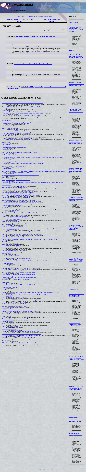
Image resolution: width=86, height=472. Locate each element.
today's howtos (5, 177)
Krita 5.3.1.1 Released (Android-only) (11, 229)
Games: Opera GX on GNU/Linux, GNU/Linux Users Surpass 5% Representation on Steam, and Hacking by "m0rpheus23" (31, 292)
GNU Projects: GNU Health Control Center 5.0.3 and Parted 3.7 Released (19, 152)
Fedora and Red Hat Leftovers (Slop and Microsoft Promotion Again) (18, 274)
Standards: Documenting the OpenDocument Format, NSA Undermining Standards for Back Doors (25, 260)
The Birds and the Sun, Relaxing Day (11, 244)
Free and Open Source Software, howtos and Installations (16, 197)
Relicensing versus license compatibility (11, 219)
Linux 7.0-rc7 (5, 289)
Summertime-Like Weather (8, 329)
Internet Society (73, 22)
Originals (40, 16)
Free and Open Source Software (10, 125)
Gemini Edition (33, 16)
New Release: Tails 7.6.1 (75, 421)
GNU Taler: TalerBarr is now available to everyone (14, 306)
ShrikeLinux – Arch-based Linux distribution (12, 226)
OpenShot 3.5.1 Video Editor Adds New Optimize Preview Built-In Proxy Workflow (76, 199)
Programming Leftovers (7, 149)
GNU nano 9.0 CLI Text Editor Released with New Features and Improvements (76, 111)
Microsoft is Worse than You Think (10, 247)
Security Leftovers (6, 168)
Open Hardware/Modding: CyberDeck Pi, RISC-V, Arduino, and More (18, 272)
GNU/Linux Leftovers (7, 253)
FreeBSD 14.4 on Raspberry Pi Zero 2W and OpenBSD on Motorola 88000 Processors (23, 161)
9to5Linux (72, 50)
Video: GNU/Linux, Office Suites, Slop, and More (13, 236)
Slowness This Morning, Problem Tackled (12, 313)
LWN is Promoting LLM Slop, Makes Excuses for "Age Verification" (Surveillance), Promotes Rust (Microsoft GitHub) (29, 239)
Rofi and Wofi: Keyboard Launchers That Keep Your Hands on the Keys (19, 231)
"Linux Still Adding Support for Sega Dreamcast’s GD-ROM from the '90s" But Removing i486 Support (26, 294)
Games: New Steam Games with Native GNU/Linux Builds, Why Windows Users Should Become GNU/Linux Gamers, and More (32, 182)
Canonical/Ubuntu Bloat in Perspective (11, 255)
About (22, 16)
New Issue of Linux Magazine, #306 (10, 210)
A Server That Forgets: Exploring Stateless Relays (75, 434)
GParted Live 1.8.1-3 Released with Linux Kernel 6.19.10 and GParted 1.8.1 (76, 260)
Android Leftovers (6, 110)
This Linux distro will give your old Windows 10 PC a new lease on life (18, 200)
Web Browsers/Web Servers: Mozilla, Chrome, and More (15, 265)
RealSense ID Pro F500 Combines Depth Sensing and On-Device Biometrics (76, 324)
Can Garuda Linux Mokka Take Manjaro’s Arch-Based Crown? (17, 133)
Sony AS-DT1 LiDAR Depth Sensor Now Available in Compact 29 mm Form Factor (76, 358)
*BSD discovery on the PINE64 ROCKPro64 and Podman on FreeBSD (19, 277)
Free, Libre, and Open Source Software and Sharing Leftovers (17, 258)
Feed (50, 16)
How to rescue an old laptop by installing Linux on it (14, 297)
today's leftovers (6, 144)
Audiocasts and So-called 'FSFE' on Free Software (14, 303)
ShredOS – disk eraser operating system (11, 205)
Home (18, 16)
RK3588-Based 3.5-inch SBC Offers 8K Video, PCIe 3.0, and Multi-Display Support (76, 388)
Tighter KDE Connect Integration (10, 128)
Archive (46, 16)
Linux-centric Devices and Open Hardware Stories (14, 166)
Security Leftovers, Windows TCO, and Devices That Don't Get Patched (19, 284)
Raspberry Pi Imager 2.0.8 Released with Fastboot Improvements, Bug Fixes (75, 142)
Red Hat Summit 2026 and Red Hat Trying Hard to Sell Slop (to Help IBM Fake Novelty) (23, 163)
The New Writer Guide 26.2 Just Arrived (11, 324)
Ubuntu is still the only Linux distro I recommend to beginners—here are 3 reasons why (22, 202)
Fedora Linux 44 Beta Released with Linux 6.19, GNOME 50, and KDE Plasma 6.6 (21, 115)
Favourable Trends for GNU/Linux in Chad (12, 250)
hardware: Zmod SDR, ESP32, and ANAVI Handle (19, 20)
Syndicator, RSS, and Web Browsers (11, 154)
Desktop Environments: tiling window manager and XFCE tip (16, 180)
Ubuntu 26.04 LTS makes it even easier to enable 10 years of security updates (20, 331)
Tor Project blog (73, 417)
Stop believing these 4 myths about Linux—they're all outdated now (18, 192)
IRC (27, 16)
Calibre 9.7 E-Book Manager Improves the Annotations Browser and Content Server (76, 56)
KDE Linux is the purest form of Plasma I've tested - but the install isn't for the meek (22, 234)
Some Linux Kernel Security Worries (10, 287)
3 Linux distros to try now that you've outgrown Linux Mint (15, 318)
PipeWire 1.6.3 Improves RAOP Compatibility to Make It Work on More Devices (76, 84)
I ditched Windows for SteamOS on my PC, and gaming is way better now (19, 190)
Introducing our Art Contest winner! (10, 221)
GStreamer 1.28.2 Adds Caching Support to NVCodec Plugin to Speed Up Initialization (76, 227)
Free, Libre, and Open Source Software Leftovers (14, 147)
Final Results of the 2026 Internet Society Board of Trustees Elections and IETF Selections (76, 29)
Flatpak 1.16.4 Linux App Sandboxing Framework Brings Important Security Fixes (75, 170)
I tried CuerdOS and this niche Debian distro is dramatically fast (17, 135)
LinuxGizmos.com (74, 289)
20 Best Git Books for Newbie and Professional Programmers (36, 36)
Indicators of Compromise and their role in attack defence (33, 64)
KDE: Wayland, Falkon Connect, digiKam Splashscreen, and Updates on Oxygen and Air (23, 113)
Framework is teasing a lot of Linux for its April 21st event (15, 123)
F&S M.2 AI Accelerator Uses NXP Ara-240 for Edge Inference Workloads (76, 295)
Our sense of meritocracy (8, 321)
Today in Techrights (6, 142)
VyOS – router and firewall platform (51, 20)
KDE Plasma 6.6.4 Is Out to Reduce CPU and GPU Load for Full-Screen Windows (21, 334)
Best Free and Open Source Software (11, 224)
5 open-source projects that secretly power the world (14, 187)
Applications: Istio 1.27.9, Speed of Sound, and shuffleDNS (16, 279)
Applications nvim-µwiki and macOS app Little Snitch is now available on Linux (20, 175)
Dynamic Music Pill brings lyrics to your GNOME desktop (15, 216)
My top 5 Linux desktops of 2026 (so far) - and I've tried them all (17, 130)
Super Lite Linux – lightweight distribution (12, 207)
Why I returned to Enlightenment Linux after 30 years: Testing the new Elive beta (21, 195)
